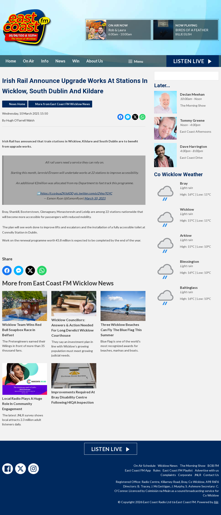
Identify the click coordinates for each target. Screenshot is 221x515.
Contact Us (211, 475)
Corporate (185, 475)
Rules (157, 470)
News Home (17, 104)
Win (75, 61)
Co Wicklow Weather (178, 174)
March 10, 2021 (95, 198)
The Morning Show (192, 465)
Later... (162, 85)
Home (11, 61)
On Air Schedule (145, 465)
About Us (94, 61)
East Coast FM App (138, 470)
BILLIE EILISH (183, 34)
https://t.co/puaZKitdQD (56, 193)
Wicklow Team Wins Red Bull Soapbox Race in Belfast (24, 314)
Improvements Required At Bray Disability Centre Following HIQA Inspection (73, 383)
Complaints (168, 475)
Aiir (216, 502)
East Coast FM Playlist (178, 470)
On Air (28, 61)
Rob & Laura (117, 30)
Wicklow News (168, 465)
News (60, 61)
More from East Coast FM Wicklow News (62, 104)
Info (45, 61)
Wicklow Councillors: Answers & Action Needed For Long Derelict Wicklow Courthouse (73, 314)
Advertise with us (207, 470)
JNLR (197, 475)
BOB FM (213, 465)
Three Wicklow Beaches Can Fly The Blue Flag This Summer (123, 314)
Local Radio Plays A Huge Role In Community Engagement (24, 387)
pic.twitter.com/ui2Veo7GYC (93, 193)
